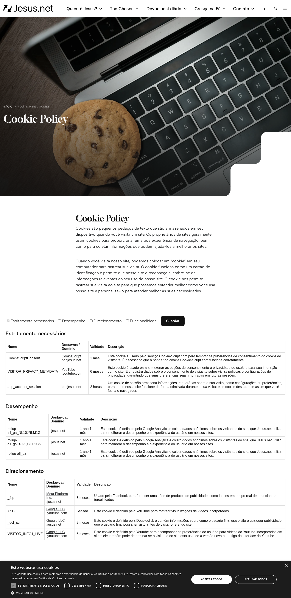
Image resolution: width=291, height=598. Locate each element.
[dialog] (145, 579)
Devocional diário (167, 8)
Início (7, 106)
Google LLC (55, 509)
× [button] (286, 565)
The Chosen (125, 8)
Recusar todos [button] (256, 579)
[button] (98, 593)
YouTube (68, 369)
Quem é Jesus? (85, 8)
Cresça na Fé (211, 8)
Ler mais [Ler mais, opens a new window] (69, 578)
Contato (244, 8)
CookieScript (71, 356)
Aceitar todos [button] (212, 579)
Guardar (172, 321)
